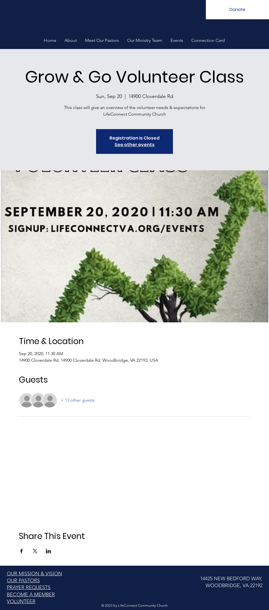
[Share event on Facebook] (21, 551)
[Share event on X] (35, 551)
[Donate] (237, 9)
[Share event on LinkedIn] (48, 551)
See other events (134, 144)
